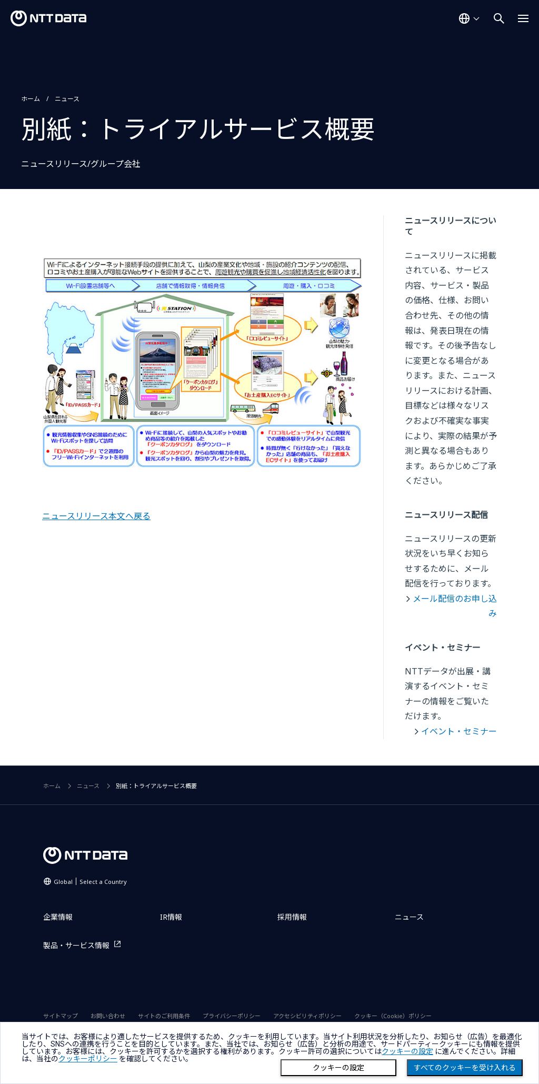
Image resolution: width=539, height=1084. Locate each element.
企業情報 (58, 917)
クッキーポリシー (87, 1059)
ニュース (67, 98)
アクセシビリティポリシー (307, 1016)
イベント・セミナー (459, 731)
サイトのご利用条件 (164, 1016)
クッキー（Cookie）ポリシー (393, 1016)
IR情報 (171, 917)
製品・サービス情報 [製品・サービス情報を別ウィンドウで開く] (76, 945)
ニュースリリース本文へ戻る (96, 516)
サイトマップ (60, 1016)
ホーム (30, 98)
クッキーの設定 (338, 1067)
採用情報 (292, 917)
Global (90, 882)
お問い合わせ (108, 1016)
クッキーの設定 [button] (407, 1051)
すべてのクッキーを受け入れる (465, 1067)
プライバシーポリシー (232, 1016)
